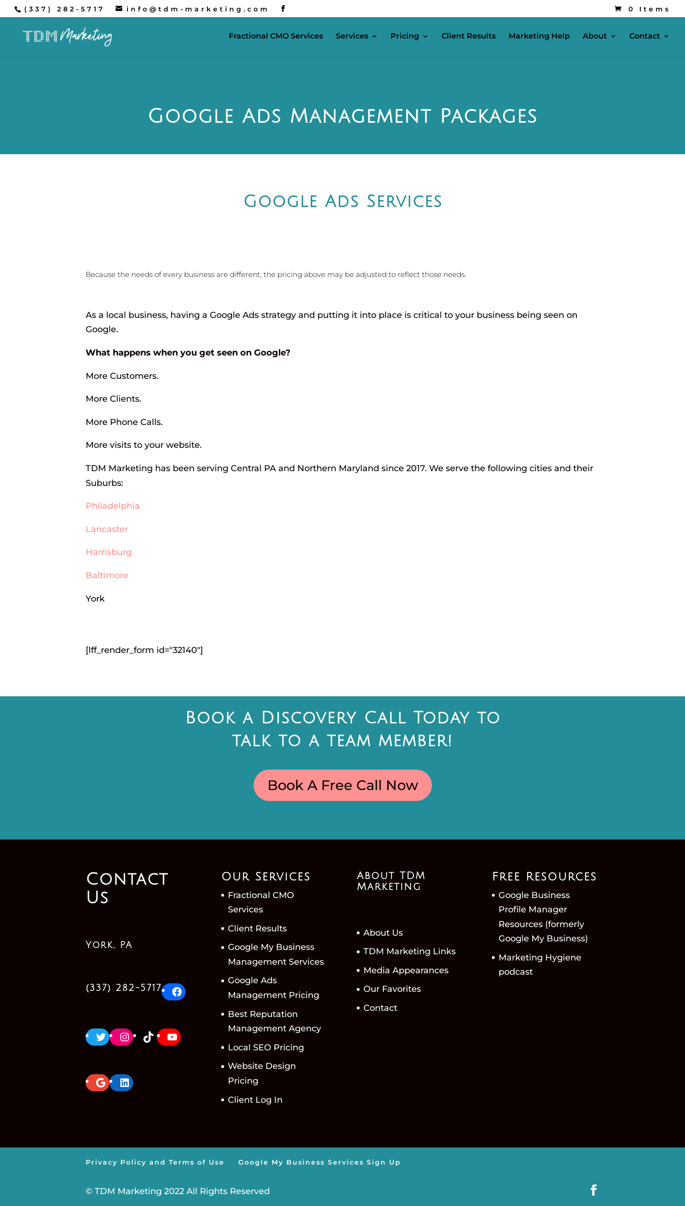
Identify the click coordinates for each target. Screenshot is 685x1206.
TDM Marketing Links (409, 951)
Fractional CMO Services (276, 36)
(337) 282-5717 (64, 9)
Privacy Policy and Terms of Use (155, 1162)
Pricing (405, 36)
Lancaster (107, 529)
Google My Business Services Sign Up (319, 1162)
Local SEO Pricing (266, 1047)
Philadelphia (113, 506)
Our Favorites (392, 989)
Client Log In (255, 1100)
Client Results (468, 36)
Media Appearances (406, 970)
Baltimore (107, 575)
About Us (383, 933)
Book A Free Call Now (342, 785)
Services (352, 36)
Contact (644, 36)
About (595, 36)
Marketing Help (539, 36)
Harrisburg (109, 552)
